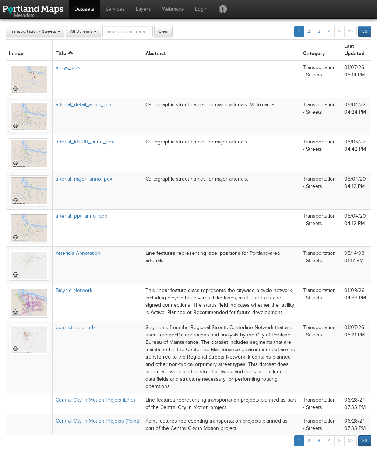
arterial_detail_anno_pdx (84, 104)
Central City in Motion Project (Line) (95, 400)
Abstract (155, 53)
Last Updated (354, 50)
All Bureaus (83, 31)
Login (201, 9)
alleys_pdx (68, 67)
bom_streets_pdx (76, 327)
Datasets (84, 9)
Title (64, 53)
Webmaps (173, 9)
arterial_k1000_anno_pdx (85, 142)
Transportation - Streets (35, 31)
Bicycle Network (74, 290)
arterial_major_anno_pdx (84, 179)
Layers (143, 9)
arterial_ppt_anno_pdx (81, 216)
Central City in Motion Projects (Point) (97, 421)
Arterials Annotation (78, 253)
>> (350, 31)
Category (314, 53)
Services (115, 9)
